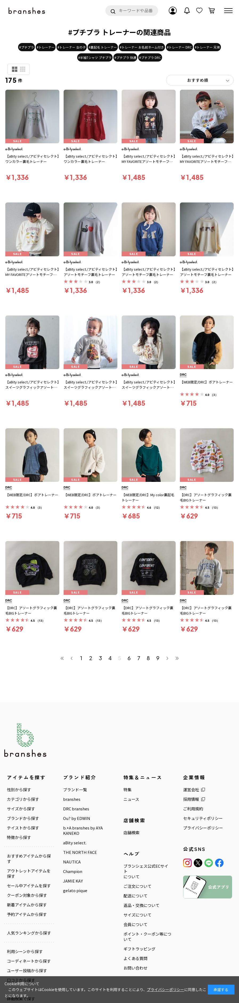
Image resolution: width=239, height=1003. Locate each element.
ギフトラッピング (139, 949)
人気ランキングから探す (29, 933)
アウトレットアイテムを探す (29, 873)
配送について (135, 895)
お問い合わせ (135, 968)
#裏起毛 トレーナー (103, 47)
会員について (135, 924)
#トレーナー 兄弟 (207, 47)
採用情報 (191, 799)
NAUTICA (72, 861)
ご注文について (137, 886)
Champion (72, 871)
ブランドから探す (23, 818)
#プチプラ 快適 (125, 57)
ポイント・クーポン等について (147, 936)
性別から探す (19, 789)
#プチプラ (26, 47)
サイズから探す (21, 808)
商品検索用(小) (22, 69)
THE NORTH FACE (80, 852)
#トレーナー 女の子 (71, 47)
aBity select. (74, 842)
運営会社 (191, 789)
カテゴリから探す (23, 799)
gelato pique (75, 890)
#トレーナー (46, 47)
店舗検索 (131, 832)
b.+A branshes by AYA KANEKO (83, 830)
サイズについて (137, 915)
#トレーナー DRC (179, 47)
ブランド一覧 (75, 789)
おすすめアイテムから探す (29, 858)
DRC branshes (76, 808)
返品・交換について (141, 905)
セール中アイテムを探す (29, 885)
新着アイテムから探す (27, 904)
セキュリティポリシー (203, 818)
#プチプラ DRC (150, 57)
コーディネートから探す (29, 961)
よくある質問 (135, 958)
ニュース (131, 799)
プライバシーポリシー (203, 828)
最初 (62, 658)
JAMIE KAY (73, 881)
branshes (71, 799)
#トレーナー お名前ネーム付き (142, 47)
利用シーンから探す (25, 951)
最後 (177, 658)
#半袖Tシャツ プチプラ (95, 57)
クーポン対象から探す (27, 895)
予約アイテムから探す (27, 914)
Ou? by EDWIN (76, 818)
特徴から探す (19, 837)
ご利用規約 (193, 808)
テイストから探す (23, 828)
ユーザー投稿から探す (27, 970)
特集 (127, 789)
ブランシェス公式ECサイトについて (145, 871)
